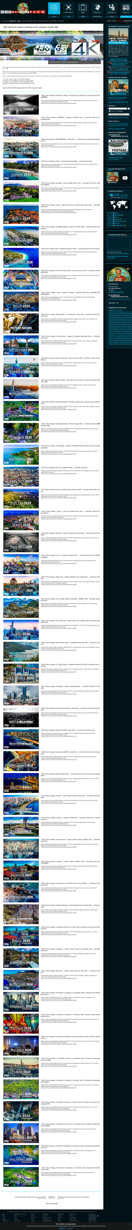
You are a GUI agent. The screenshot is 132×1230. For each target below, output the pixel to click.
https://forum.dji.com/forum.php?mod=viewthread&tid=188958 (59, 344)
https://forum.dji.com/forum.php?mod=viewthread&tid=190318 (59, 803)
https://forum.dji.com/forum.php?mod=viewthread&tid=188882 (59, 212)
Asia (117, 217)
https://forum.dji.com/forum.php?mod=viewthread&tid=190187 (59, 825)
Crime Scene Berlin (123, 117)
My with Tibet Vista (115, 310)
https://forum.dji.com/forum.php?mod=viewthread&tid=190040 (59, 672)
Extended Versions (111, 258)
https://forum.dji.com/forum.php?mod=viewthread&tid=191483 (59, 1066)
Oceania (118, 223)
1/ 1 (110, 215)
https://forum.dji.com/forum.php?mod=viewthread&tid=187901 (59, 125)
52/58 (110, 213)
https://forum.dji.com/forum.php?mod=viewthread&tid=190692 (59, 847)
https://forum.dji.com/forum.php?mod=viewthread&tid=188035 (59, 147)
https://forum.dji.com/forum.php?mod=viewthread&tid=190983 (59, 1110)
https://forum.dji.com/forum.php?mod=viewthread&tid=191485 (59, 1088)
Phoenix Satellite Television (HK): (120, 73)
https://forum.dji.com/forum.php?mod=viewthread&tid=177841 (59, 869)
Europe (4, 1219)
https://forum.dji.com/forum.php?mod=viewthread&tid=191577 (59, 934)
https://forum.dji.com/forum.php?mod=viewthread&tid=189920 (59, 606)
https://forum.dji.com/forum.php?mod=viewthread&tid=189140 (59, 431)
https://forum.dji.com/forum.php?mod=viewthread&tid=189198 (59, 498)
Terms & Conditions (74, 1220)
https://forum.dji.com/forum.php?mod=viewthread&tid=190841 (59, 1153)
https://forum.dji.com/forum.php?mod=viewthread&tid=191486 (59, 1132)
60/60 (110, 219)
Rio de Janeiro (71, 62)
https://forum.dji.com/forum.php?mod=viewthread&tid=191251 (59, 1175)
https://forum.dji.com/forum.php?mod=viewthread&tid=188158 (59, 473)
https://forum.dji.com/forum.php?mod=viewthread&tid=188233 (59, 167)
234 (121, 194)
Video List (24, 1214)
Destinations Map (47, 1217)
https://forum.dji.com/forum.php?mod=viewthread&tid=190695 (59, 891)
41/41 (110, 221)
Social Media (73, 1217)
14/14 (110, 225)
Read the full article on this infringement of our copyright (118, 59)
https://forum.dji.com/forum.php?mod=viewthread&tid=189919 (59, 584)
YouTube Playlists (93, 1220)
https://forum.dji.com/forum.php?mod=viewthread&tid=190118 (59, 716)
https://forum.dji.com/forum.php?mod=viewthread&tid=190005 (59, 628)
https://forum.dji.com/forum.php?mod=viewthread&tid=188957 (59, 300)
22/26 (110, 223)
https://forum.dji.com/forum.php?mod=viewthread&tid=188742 (59, 103)
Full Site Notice (113, 299)
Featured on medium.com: (120, 64)
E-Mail (71, 1215)
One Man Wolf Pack (118, 253)
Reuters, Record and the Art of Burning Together (120, 320)
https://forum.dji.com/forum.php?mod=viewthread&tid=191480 (59, 1022)
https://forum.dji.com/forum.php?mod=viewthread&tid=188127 (59, 388)
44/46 (110, 217)
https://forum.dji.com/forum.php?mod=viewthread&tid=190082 (59, 694)
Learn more (70, 1228)
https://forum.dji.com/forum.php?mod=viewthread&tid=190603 (59, 1000)
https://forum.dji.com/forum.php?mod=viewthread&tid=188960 (59, 322)
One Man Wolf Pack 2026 (124, 299)
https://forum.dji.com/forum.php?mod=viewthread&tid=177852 (59, 913)
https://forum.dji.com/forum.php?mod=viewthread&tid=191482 (59, 1044)
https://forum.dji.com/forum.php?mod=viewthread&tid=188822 (59, 234)
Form (75, 1214)
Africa (117, 213)
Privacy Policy (73, 1219)
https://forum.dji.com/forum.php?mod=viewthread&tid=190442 (59, 956)
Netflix (93, 1214)
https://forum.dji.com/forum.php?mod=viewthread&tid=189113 (59, 409)
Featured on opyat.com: (119, 68)
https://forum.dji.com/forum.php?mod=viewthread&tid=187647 (59, 191)
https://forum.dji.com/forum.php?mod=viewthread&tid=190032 (59, 650)
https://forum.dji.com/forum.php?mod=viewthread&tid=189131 (59, 454)
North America (6, 1220)
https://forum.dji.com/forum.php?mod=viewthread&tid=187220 (59, 519)
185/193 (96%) (123, 197)
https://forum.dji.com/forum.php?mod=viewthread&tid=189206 (59, 540)
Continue (62, 1228)
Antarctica (33, 1217)
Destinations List (46, 1219)
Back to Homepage (52, 1203)
